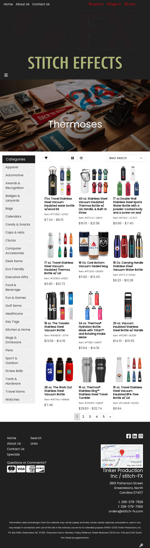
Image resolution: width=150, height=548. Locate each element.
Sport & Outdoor (11, 360)
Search (96, 4)
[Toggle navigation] (6, 75)
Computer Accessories (14, 250)
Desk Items (14, 261)
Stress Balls (14, 371)
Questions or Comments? (26, 462)
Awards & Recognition (14, 185)
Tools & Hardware (13, 381)
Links (34, 443)
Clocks (10, 240)
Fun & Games (15, 297)
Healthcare (14, 313)
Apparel (11, 167)
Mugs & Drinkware (13, 339)
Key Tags (12, 321)
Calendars (13, 216)
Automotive (14, 175)
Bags (9, 208)
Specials (13, 454)
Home (8, 4)
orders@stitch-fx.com (126, 511)
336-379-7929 (132, 502)
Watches (12, 399)
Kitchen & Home (17, 329)
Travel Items (15, 391)
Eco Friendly (14, 269)
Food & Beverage (12, 287)
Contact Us (41, 4)
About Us (22, 4)
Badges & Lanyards (12, 198)
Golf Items (13, 305)
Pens (9, 350)
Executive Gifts (16, 277)
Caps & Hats (14, 232)
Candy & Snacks (17, 224)
